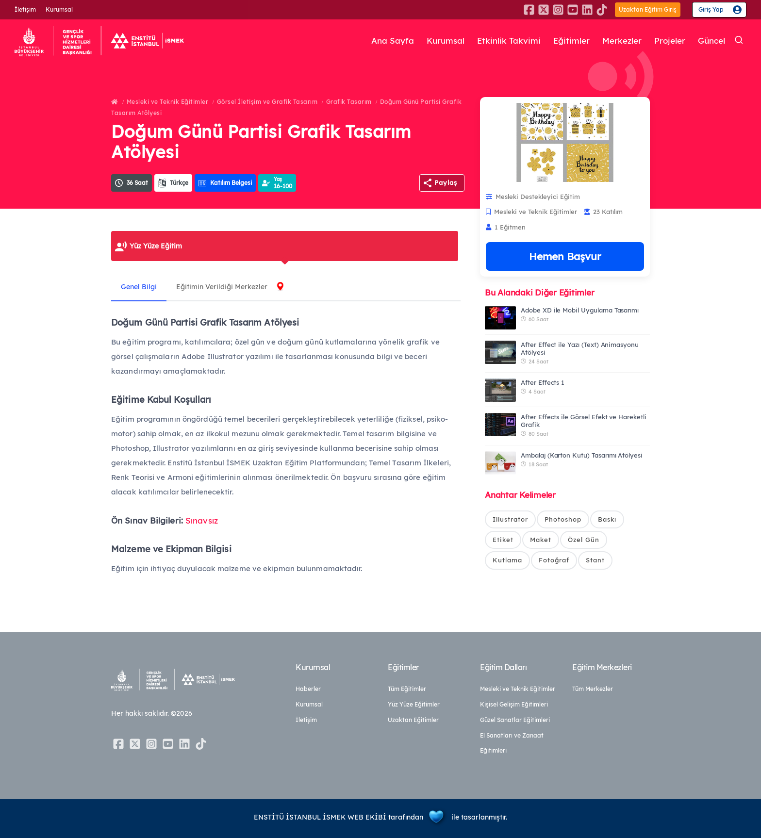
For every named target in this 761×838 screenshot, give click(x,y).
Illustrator (510, 519)
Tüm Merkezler (592, 688)
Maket (540, 539)
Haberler (308, 688)
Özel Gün (583, 539)
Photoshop (563, 519)
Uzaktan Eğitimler (413, 719)
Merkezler (622, 40)
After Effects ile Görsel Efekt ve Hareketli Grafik (583, 420)
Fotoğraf (554, 560)
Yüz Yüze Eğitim (156, 246)
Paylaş (445, 182)
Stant (595, 560)
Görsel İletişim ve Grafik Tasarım (267, 101)
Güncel (711, 40)
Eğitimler (571, 40)
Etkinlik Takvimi (509, 40)
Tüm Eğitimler (407, 688)
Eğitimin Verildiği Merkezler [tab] (221, 286)
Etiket (503, 539)
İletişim (25, 9)
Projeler (669, 40)
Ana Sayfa (392, 40)
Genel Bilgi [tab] (139, 286)
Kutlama (507, 560)
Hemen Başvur (565, 256)
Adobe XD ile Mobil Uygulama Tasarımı (580, 310)
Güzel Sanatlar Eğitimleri (515, 719)
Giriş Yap (711, 9)
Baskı (607, 519)
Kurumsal (59, 9)
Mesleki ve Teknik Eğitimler (168, 101)
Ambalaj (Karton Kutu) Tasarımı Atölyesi (582, 455)
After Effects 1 (542, 382)
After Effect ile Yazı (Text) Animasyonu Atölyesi (580, 348)
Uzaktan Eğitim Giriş (648, 9)
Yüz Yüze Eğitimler (414, 704)
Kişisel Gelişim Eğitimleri (514, 704)
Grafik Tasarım (349, 101)
